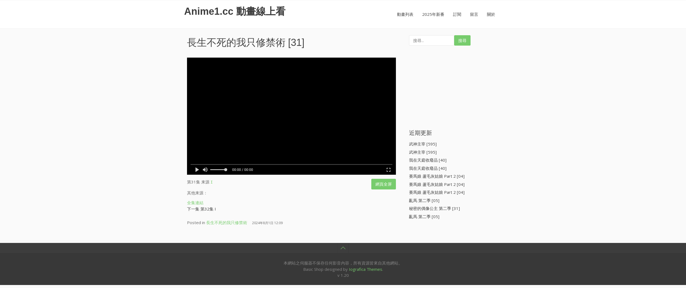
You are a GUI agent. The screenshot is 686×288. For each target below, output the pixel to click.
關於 (491, 14)
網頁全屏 (383, 184)
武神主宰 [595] (423, 144)
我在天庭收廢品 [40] (427, 160)
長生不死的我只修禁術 (236, 42)
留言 (474, 14)
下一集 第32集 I (201, 208)
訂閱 (457, 14)
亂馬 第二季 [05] (424, 200)
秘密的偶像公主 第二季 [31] (434, 208)
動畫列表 (405, 14)
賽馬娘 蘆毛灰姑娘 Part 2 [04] (437, 176)
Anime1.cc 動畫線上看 (234, 11)
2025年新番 (433, 14)
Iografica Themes (365, 268)
